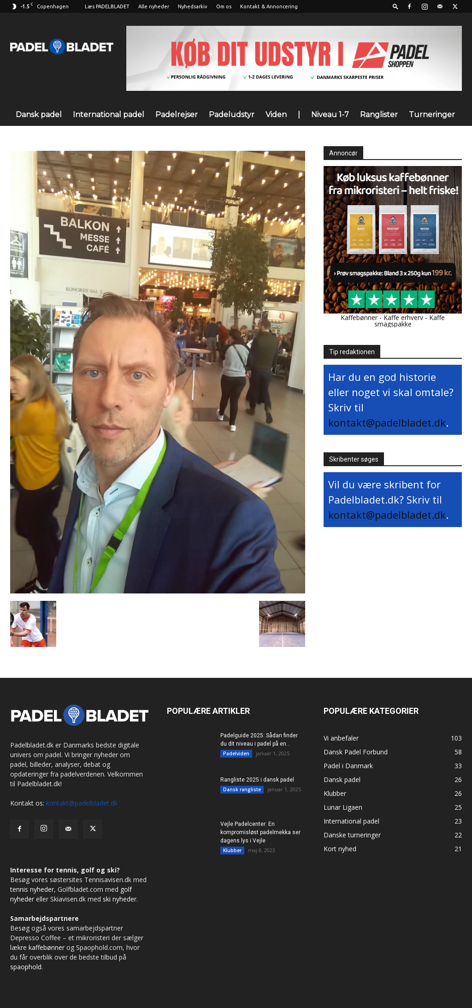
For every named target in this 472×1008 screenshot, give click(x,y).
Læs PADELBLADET (107, 6)
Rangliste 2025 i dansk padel (257, 780)
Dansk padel (39, 114)
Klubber (232, 850)
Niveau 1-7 (330, 114)
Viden (276, 114)
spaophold (25, 966)
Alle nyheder (153, 6)
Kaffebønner (359, 317)
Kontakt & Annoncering (269, 6)
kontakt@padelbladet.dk (387, 422)
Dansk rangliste (242, 789)
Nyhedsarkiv (192, 6)
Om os (223, 6)
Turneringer (432, 114)
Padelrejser (176, 114)
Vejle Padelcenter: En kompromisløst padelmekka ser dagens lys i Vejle (260, 832)
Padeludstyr (231, 114)
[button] (395, 6)
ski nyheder (119, 899)
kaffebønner (47, 947)
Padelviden (236, 753)
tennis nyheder (32, 889)
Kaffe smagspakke (409, 320)
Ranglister (379, 114)
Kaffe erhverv (403, 317)
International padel (108, 114)
